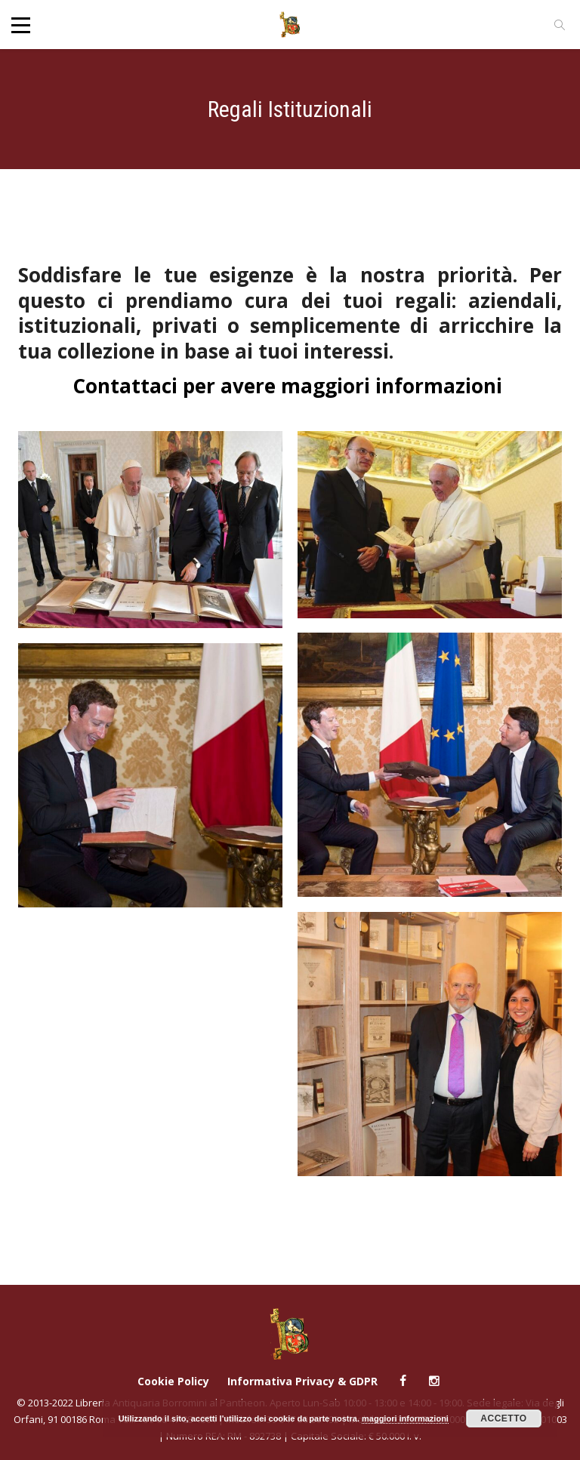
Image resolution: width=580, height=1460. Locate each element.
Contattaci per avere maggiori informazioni (290, 385)
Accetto (503, 1418)
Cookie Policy (173, 1381)
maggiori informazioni (405, 1418)
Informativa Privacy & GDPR (302, 1381)
